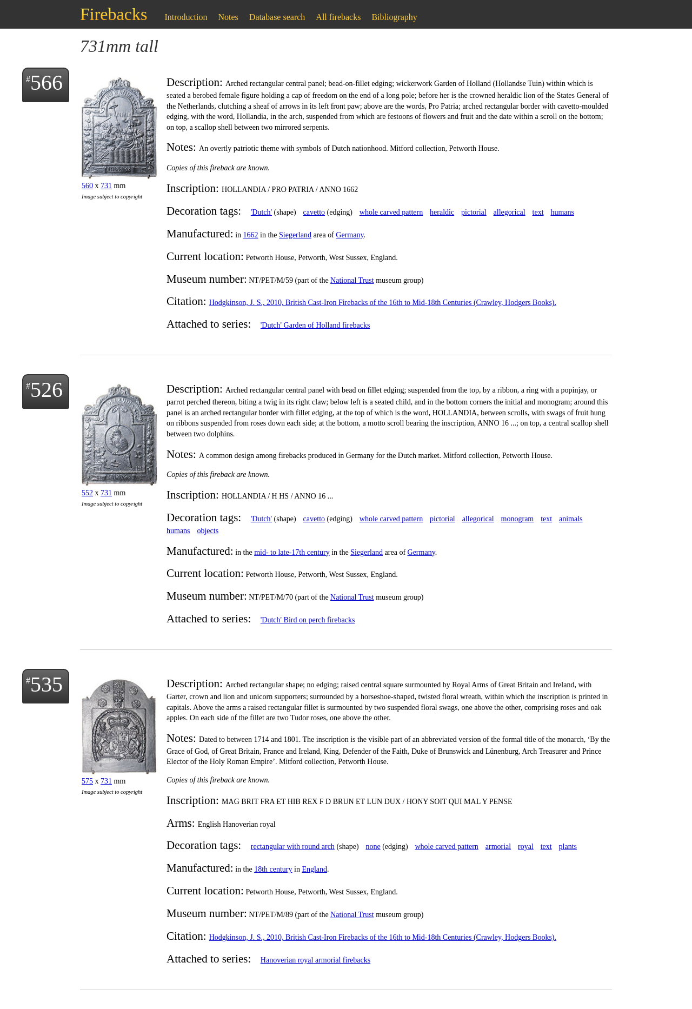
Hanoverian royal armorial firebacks (315, 960)
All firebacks (338, 17)
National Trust (352, 280)
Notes (228, 17)
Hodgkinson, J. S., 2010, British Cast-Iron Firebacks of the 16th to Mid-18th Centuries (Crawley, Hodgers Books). (382, 302)
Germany (349, 235)
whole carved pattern (391, 212)
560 (87, 186)
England (314, 869)
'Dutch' (261, 212)
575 (87, 781)
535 (46, 684)
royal (526, 846)
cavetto (314, 212)
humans (562, 212)
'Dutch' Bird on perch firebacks (308, 620)
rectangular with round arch (293, 846)
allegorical (509, 212)
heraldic (442, 212)
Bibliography (394, 17)
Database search (277, 17)
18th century (273, 869)
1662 (250, 235)
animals (571, 519)
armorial (498, 846)
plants (568, 846)
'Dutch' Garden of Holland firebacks (315, 325)
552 (87, 493)
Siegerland (295, 235)
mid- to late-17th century (292, 552)
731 (106, 186)
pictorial (474, 212)
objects (207, 531)
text (538, 212)
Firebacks (113, 14)
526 (46, 389)
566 (46, 82)
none (372, 846)
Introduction (185, 17)
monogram (517, 519)
